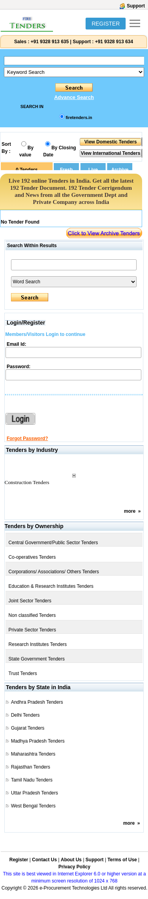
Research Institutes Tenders (38, 644)
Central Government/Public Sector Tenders (53, 542)
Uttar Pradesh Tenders (34, 793)
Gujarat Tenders (27, 728)
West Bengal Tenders (33, 806)
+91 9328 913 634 (114, 41)
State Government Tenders (37, 659)
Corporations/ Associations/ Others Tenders (54, 571)
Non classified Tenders (32, 615)
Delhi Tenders (25, 715)
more (129, 511)
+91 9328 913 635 (49, 41)
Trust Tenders (23, 673)
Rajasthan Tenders (30, 767)
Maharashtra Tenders (33, 754)
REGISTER (105, 23)
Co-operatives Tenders (32, 557)
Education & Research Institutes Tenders (51, 586)
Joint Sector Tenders (30, 601)
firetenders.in (79, 117)
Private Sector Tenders (32, 630)
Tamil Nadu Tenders (32, 780)
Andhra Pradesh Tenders (37, 702)
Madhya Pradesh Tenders (38, 741)
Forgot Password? (27, 438)
